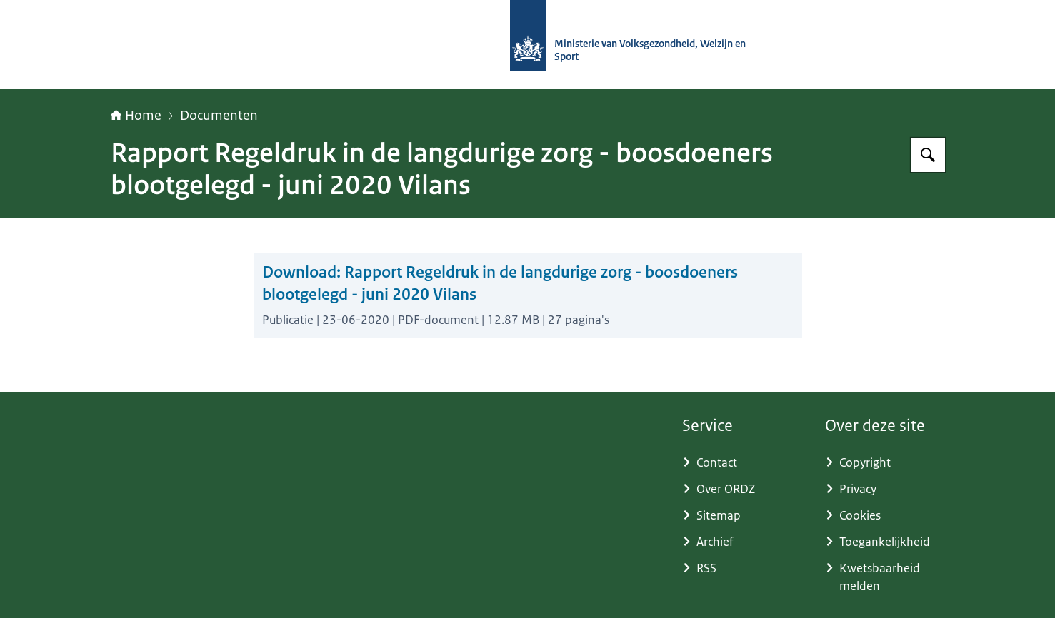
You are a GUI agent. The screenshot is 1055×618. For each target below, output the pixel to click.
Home (136, 115)
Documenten (219, 115)
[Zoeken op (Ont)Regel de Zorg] (928, 155)
